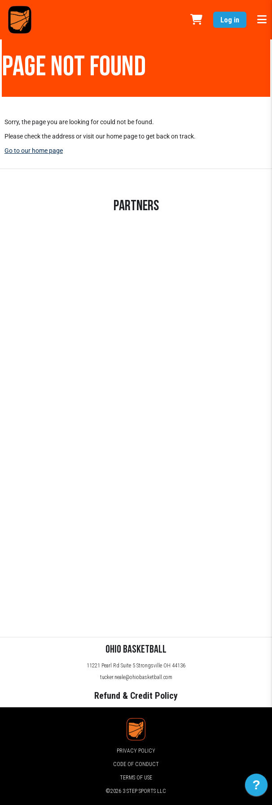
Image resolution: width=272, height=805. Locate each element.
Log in (229, 20)
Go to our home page (33, 150)
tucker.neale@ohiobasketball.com (136, 677)
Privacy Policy (136, 751)
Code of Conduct (136, 764)
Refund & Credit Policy (136, 695)
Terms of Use (136, 778)
